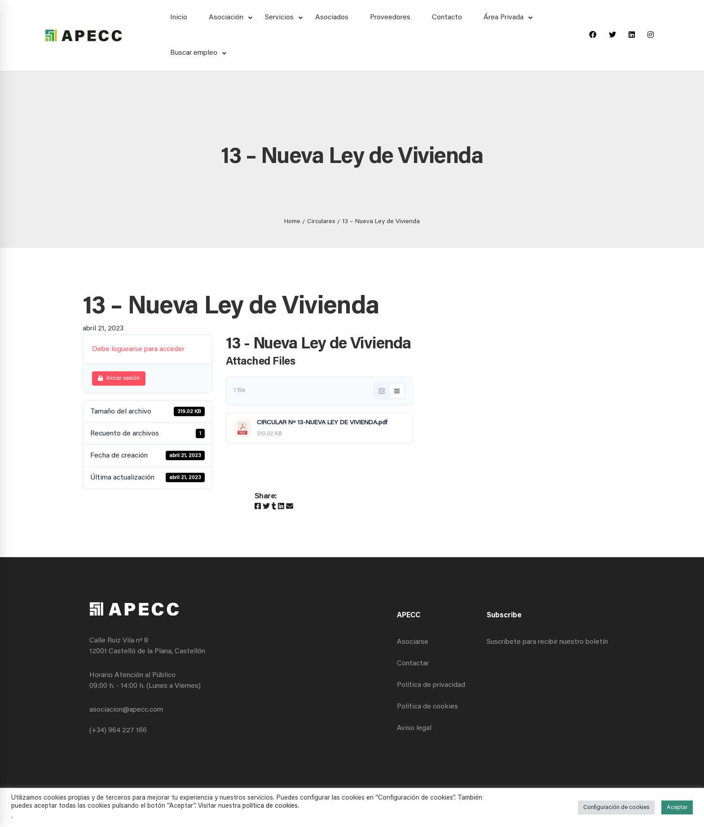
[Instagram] (650, 35)
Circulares (321, 222)
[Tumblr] (274, 506)
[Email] (289, 506)
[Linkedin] (631, 35)
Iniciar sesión (119, 378)
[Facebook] (593, 35)
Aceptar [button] (677, 807)
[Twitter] (612, 35)
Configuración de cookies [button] (616, 807)
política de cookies (270, 806)
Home (292, 222)
